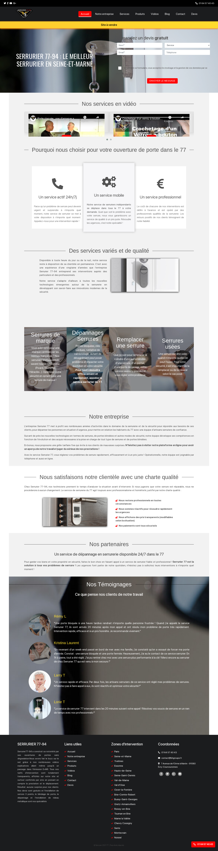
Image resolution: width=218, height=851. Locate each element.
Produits (140, 13)
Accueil (85, 13)
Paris (116, 751)
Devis (194, 13)
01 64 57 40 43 (204, 3)
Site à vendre (109, 25)
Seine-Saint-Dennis (124, 775)
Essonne (118, 765)
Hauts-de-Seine (123, 770)
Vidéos (155, 13)
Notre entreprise (104, 13)
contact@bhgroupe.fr (170, 758)
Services (124, 13)
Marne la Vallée (122, 818)
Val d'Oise (119, 784)
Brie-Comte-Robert (124, 794)
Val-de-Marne (121, 780)
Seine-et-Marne (122, 756)
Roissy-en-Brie (122, 808)
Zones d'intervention (127, 744)
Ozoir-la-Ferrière (123, 789)
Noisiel (118, 837)
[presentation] (163, 61)
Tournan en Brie (122, 813)
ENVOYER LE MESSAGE (162, 81)
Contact (180, 13)
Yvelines (118, 761)
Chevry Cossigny (123, 823)
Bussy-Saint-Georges (125, 799)
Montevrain (120, 832)
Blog (167, 13)
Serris (117, 828)
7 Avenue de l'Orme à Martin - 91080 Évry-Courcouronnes (177, 765)
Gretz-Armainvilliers (124, 804)
